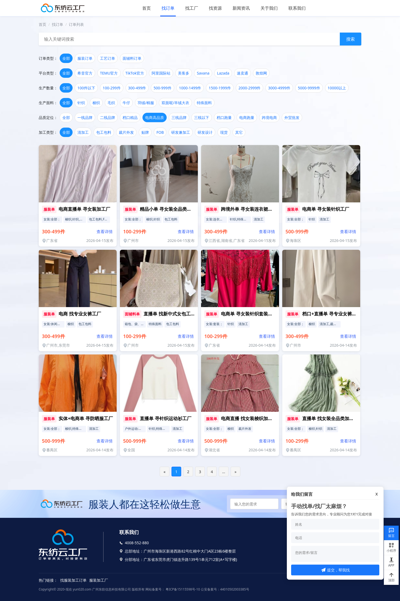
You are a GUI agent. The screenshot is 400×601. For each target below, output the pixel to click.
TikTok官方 (135, 73)
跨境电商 (269, 117)
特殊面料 (204, 102)
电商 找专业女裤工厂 (80, 314)
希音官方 (84, 73)
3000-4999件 (279, 87)
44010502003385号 (234, 589)
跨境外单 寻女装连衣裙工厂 (249, 209)
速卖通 (242, 73)
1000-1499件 (190, 87)
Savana (203, 73)
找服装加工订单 (73, 580)
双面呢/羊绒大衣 (175, 102)
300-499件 (137, 87)
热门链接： (48, 580)
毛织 (111, 102)
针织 (81, 102)
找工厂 (191, 8)
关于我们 (269, 8)
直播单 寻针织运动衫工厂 (165, 418)
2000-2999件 (249, 87)
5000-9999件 (309, 87)
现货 (224, 132)
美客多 (183, 73)
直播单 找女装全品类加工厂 (330, 418)
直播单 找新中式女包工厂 (169, 314)
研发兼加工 (180, 132)
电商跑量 (246, 117)
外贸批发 (291, 117)
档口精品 (130, 117)
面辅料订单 (132, 58)
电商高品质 (154, 117)
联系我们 (297, 8)
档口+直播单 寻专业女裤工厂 (331, 314)
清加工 (83, 132)
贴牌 (145, 132)
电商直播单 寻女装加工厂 (84, 209)
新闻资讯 (241, 8)
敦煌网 (261, 73)
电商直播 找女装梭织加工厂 (249, 418)
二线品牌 (107, 117)
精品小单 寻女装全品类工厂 (168, 209)
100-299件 (112, 87)
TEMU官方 (109, 73)
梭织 (96, 102)
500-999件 (162, 87)
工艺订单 (107, 58)
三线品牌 (179, 117)
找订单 (168, 8)
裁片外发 (126, 132)
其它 (239, 132)
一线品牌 (84, 117)
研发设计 (205, 132)
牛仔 (126, 102)
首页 (146, 8)
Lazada (223, 73)
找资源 (215, 8)
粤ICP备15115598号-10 (182, 589)
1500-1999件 (220, 87)
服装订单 (84, 58)
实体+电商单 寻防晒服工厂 (86, 418)
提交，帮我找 (335, 569)
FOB (160, 132)
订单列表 (76, 24)
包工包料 (103, 132)
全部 (66, 58)
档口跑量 (224, 117)
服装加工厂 (98, 580)
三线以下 (201, 117)
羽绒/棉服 (146, 102)
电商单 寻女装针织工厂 (325, 209)
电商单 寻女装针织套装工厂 (249, 314)
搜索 (350, 39)
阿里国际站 (161, 73)
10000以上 (337, 87)
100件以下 (86, 87)
